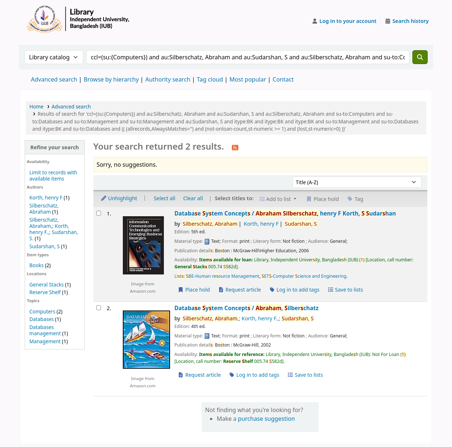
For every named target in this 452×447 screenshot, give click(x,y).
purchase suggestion (266, 419)
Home (36, 106)
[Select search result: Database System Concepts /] (98, 213)
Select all (164, 198)
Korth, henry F (45, 197)
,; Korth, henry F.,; (248, 318)
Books (36, 265)
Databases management (45, 330)
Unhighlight (118, 198)
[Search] (420, 57)
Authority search (167, 79)
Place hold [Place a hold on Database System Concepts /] (194, 289)
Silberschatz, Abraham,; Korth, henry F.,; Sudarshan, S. (53, 229)
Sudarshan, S (44, 246)
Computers (42, 311)
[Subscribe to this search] (235, 147)
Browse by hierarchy (111, 79)
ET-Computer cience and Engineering (304, 276)
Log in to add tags (294, 289)
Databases (41, 319)
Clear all (193, 198)
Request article (239, 289)
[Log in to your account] (344, 21)
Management (45, 341)
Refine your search (54, 147)
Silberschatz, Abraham (44, 208)
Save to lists (345, 289)
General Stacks (46, 284)
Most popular (248, 79)
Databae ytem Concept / (285, 213)
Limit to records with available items (53, 175)
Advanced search (54, 79)
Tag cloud (210, 79)
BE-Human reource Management (222, 276)
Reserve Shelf (45, 292)
